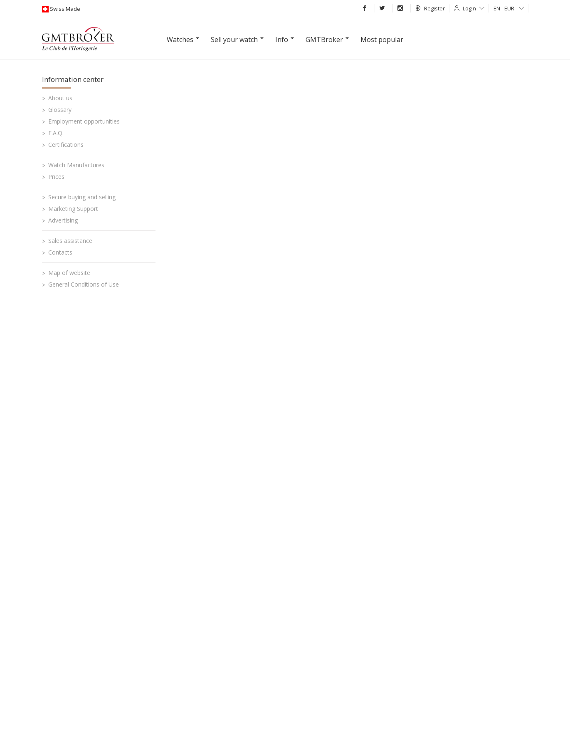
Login (473, 8)
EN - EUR (509, 8)
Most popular (381, 39)
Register (430, 8)
